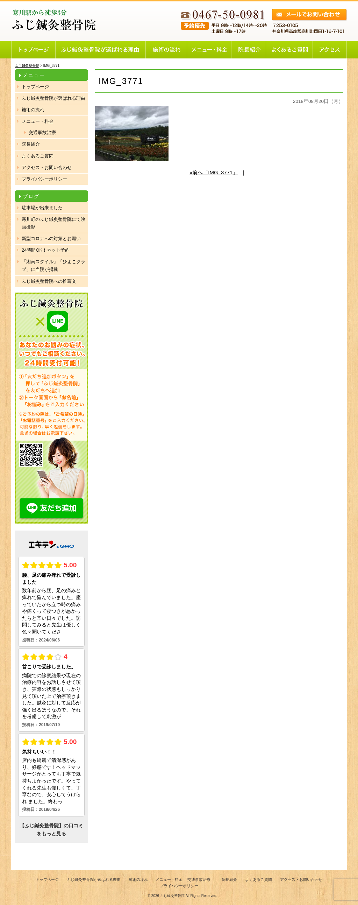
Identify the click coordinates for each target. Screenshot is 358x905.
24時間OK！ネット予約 (46, 250)
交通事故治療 (42, 132)
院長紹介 (31, 144)
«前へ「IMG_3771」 (213, 172)
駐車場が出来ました (42, 207)
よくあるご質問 (37, 156)
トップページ (35, 86)
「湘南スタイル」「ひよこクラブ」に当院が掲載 (53, 265)
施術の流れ (33, 109)
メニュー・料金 (37, 121)
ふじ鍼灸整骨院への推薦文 (49, 281)
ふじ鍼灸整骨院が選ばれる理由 (53, 98)
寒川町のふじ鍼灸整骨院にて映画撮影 (53, 223)
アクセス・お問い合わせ (47, 167)
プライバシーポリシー (44, 179)
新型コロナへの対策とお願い (51, 238)
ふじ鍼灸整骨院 (172, 896)
